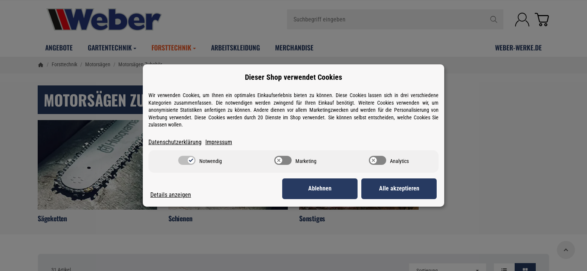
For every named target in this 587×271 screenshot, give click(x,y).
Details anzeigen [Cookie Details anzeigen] (170, 194)
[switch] (187, 160)
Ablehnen (320, 188)
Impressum (218, 142)
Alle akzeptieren (399, 188)
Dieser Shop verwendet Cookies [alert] (293, 77)
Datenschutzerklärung (175, 142)
